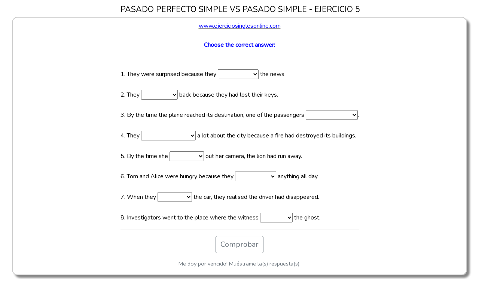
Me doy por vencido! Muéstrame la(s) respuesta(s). (239, 263)
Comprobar (239, 244)
